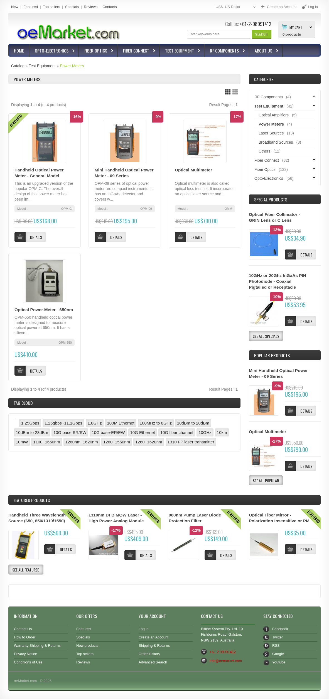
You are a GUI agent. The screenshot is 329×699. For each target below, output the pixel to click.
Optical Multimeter (193, 170)
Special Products (270, 199)
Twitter (277, 637)
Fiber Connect (137, 51)
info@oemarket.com (226, 661)
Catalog (17, 66)
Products (32, 500)
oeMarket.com (25, 681)
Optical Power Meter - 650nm (43, 309)
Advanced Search (153, 662)
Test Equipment (180, 51)
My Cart (295, 27)
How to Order (24, 637)
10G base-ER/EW (108, 432)
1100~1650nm (46, 442)
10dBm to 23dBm (32, 432)
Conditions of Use (28, 662)
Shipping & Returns (154, 645)
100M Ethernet (120, 423)
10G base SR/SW (69, 432)
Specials (72, 7)
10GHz (205, 432)
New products (87, 645)
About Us (264, 51)
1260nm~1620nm (81, 442)
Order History (149, 654)
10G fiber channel (176, 432)
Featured (30, 7)
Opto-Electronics (52, 51)
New (14, 7)
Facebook (280, 629)
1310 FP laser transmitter (191, 442)
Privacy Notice (25, 654)
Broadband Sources (276, 142)
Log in (143, 629)
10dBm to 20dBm (193, 423)
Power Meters (72, 66)
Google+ (279, 654)
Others (264, 151)
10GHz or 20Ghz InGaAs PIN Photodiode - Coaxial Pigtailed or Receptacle (277, 281)
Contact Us (23, 629)
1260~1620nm (148, 442)
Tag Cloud (23, 403)
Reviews (90, 7)
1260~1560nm (116, 442)
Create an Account (153, 637)
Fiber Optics (96, 51)
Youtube (278, 662)
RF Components (225, 51)
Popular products (272, 355)
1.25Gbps (30, 423)
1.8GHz (95, 423)
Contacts (109, 7)
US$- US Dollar (236, 7)
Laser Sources (271, 133)
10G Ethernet (142, 432)
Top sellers (51, 7)
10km (222, 432)
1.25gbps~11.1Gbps (63, 423)
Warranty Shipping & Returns (37, 645)
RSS (276, 645)
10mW (22, 442)
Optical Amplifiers (274, 115)
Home (19, 50)
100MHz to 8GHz (156, 423)
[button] (261, 34)
